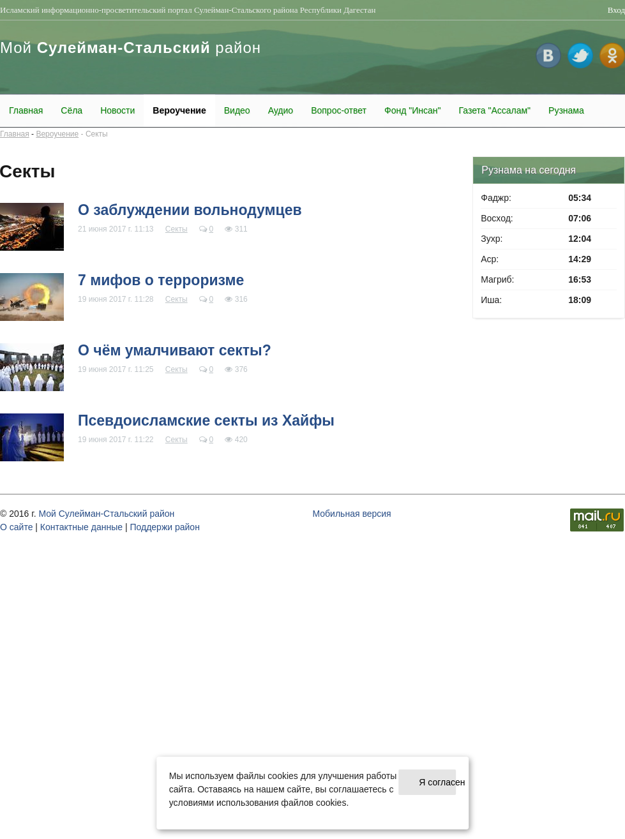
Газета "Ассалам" (494, 110)
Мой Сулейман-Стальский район (106, 514)
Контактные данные (81, 527)
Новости (117, 110)
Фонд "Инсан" (412, 110)
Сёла (71, 110)
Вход (616, 10)
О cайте (16, 527)
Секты (97, 134)
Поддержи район (164, 527)
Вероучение (179, 110)
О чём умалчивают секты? (174, 350)
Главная (26, 110)
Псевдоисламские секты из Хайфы (206, 420)
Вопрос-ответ (338, 110)
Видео (237, 110)
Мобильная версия (352, 514)
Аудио (281, 110)
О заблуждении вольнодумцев (190, 210)
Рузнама (566, 110)
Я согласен (437, 782)
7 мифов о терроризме (161, 280)
